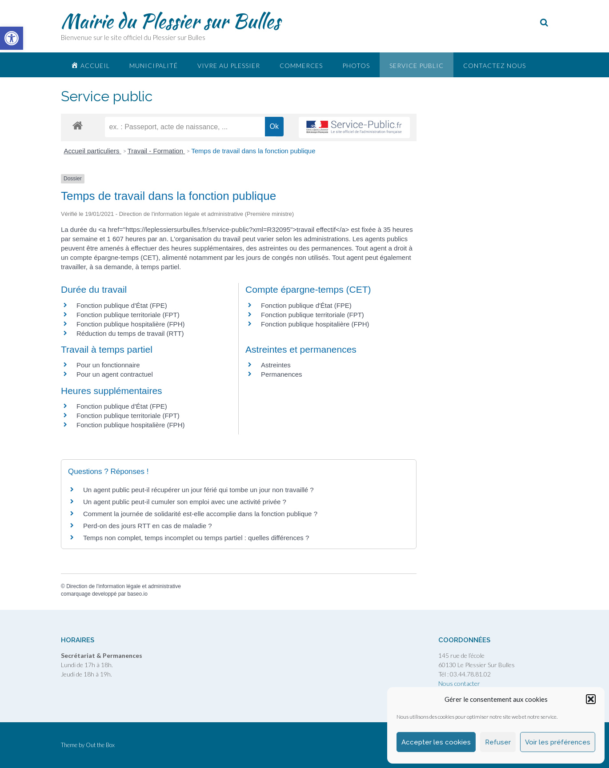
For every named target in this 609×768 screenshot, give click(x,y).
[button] (590, 699)
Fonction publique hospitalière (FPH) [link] (130, 324)
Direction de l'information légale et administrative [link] (123, 586)
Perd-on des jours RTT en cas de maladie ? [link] (147, 525)
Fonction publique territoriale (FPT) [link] (128, 314)
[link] (11, 38)
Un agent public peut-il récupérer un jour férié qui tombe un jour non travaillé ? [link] (198, 489)
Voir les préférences (557, 742)
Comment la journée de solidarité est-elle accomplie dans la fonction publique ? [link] (200, 513)
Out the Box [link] (100, 744)
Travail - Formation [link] (156, 151)
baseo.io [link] (137, 594)
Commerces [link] (301, 65)
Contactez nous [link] (494, 65)
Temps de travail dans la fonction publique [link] (253, 151)
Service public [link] (416, 65)
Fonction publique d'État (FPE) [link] (121, 305)
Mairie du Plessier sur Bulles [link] (170, 21)
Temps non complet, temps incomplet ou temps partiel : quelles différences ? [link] (196, 537)
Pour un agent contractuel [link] (114, 374)
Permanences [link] (281, 374)
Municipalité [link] (153, 65)
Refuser (498, 742)
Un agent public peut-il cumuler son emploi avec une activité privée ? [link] (184, 501)
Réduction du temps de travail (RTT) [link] (130, 333)
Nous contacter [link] (459, 683)
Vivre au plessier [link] (228, 65)
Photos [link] (356, 65)
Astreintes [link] (276, 365)
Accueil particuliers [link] (92, 151)
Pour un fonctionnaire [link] (108, 365)
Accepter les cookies (436, 742)
